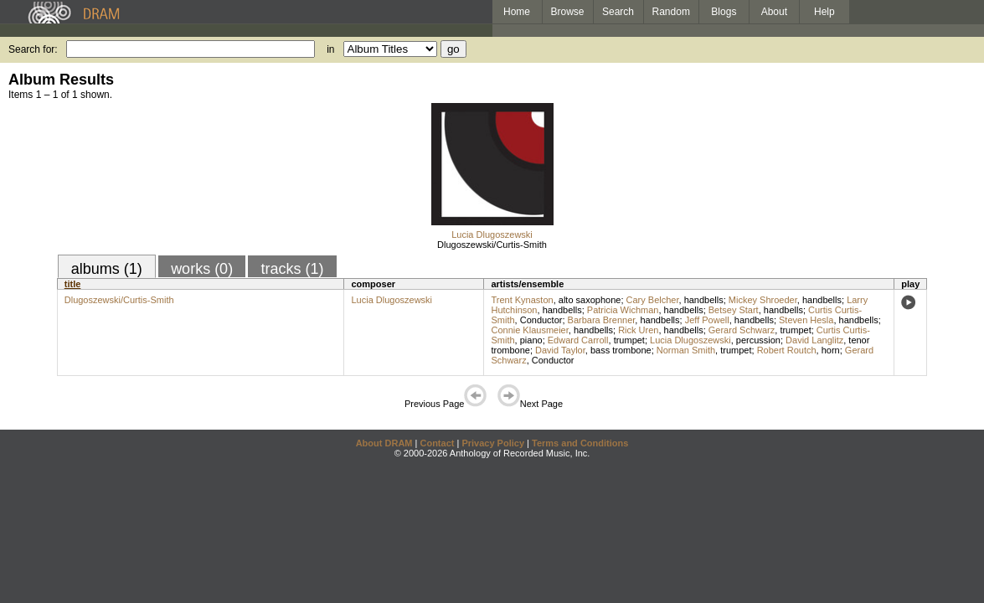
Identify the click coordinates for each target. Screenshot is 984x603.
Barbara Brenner (602, 320)
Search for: (33, 49)
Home (516, 12)
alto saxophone (590, 300)
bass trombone (621, 350)
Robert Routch (787, 350)
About (774, 12)
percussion (758, 340)
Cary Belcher (652, 300)
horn (831, 350)
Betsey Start (733, 310)
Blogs (723, 12)
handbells (704, 300)
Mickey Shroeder (763, 300)
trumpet (795, 330)
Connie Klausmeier (529, 330)
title (72, 284)
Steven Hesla (806, 320)
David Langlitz (814, 340)
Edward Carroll (578, 340)
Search (618, 12)
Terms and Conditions (580, 443)
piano (531, 340)
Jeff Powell (707, 320)
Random (671, 12)
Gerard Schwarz (741, 330)
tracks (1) (291, 268)
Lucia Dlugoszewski (492, 234)
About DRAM (384, 443)
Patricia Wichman (623, 310)
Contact (437, 443)
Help (824, 12)
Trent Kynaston (522, 300)
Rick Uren (638, 330)
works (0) (202, 268)
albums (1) (106, 268)
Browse (568, 12)
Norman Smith (686, 350)
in (330, 49)
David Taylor (560, 350)
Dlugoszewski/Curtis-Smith (492, 245)
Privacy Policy (492, 443)
